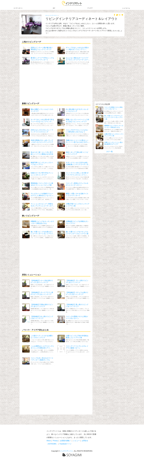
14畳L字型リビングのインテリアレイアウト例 (114, 135)
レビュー (76, 440)
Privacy (55, 440)
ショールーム (126, 8)
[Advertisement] (56, 85)
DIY (54, 8)
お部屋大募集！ (65, 440)
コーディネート (18, 8)
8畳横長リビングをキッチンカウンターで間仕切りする (113, 126)
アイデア (90, 8)
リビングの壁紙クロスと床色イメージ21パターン (113, 108)
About (48, 440)
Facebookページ (65, 444)
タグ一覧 (109, 151)
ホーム (47, 15)
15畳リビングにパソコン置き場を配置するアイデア (113, 143)
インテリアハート (66, 451)
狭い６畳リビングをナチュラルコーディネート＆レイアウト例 (113, 117)
